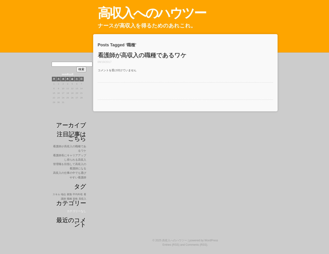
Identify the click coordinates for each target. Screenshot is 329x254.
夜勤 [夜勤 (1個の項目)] (69, 194)
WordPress (211, 240)
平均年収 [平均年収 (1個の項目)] (78, 194)
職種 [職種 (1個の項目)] (69, 198)
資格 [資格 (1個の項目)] (75, 198)
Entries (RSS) (171, 244)
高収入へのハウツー (152, 13)
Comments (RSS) (196, 244)
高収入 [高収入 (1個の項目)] (82, 198)
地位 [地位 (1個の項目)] (63, 194)
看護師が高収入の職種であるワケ (142, 55)
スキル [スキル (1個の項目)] (56, 194)
